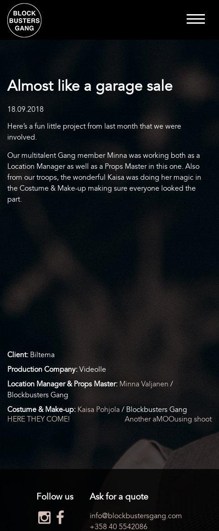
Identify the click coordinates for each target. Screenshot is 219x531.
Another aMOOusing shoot (168, 419)
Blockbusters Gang (24, 20)
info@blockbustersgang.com (136, 516)
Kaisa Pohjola (98, 409)
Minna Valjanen (143, 384)
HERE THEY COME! (38, 419)
